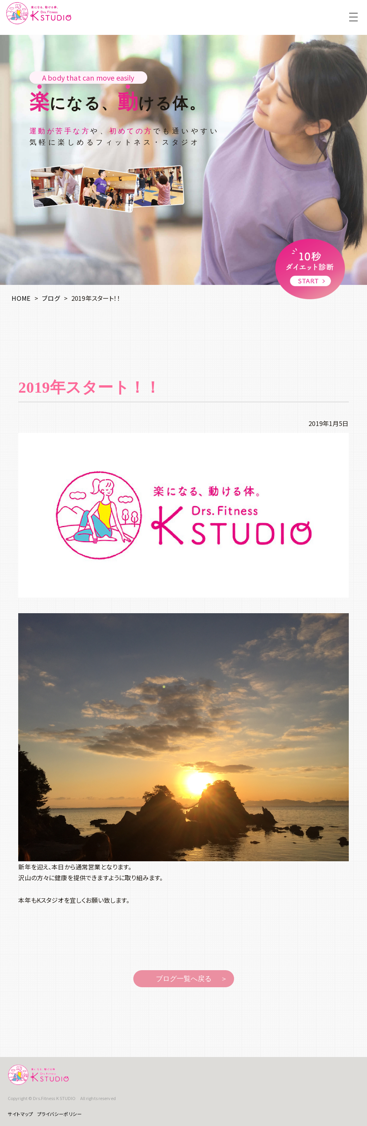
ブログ (51, 298)
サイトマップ (20, 1113)
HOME (21, 298)
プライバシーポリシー (59, 1113)
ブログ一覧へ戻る (184, 979)
